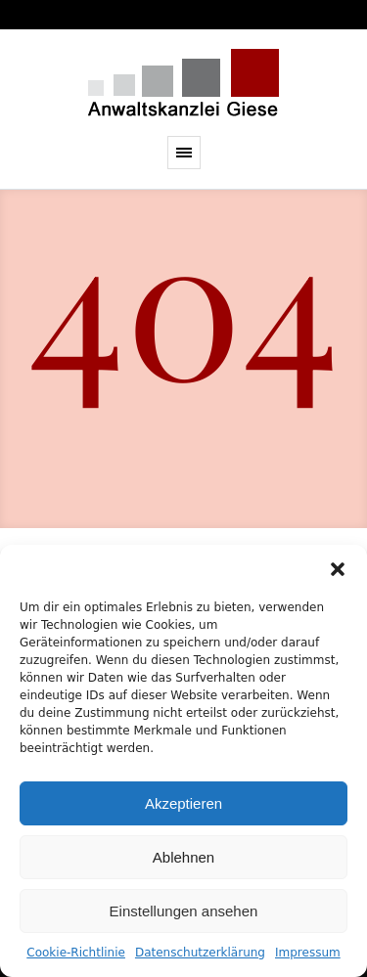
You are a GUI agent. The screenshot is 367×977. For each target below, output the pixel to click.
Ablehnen (183, 857)
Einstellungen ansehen (184, 911)
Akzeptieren (183, 803)
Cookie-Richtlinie (75, 952)
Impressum (308, 952)
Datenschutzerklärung (200, 952)
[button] (337, 569)
